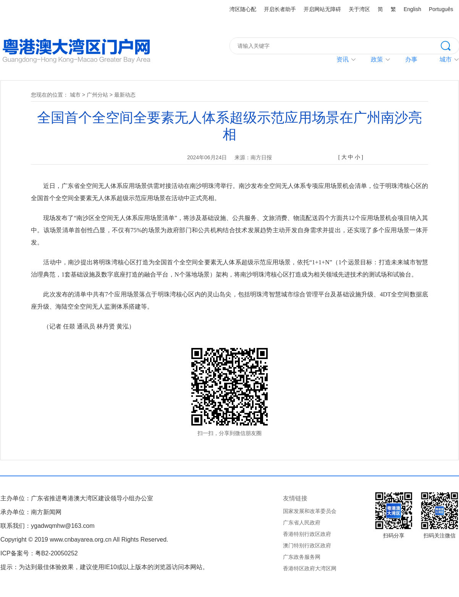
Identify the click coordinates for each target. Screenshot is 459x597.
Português (441, 9)
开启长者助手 (280, 9)
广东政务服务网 (301, 557)
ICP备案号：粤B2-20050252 (39, 553)
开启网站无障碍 (322, 9)
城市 (75, 95)
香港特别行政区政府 (307, 534)
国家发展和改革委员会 (309, 511)
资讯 (342, 59)
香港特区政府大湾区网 (309, 568)
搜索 (450, 45)
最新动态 (125, 95)
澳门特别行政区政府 (307, 545)
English (412, 9)
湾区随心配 (243, 9)
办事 (411, 59)
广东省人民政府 (301, 522)
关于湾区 (359, 9)
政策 (377, 59)
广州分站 (97, 95)
